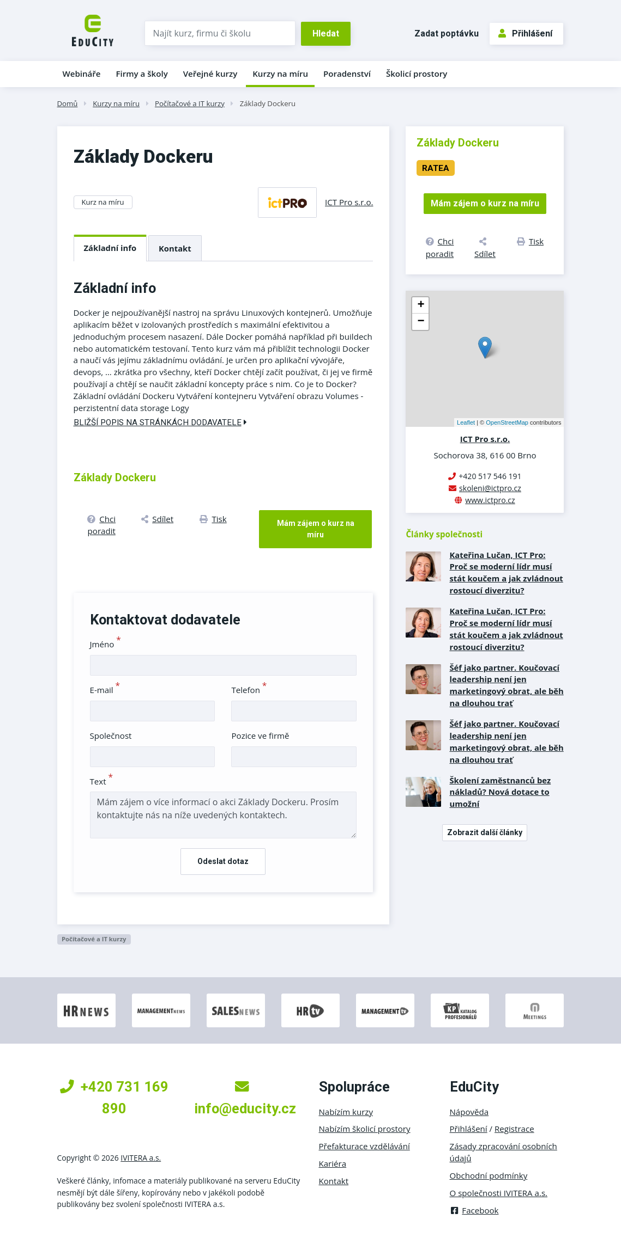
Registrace (514, 1128)
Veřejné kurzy (210, 73)
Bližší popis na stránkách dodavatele (160, 422)
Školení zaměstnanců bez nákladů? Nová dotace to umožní (500, 792)
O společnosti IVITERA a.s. (499, 1192)
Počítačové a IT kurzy (190, 103)
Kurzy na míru (280, 73)
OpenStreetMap (507, 422)
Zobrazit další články (484, 832)
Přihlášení (525, 33)
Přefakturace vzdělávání (364, 1146)
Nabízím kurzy (346, 1111)
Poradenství (347, 73)
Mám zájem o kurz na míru (315, 529)
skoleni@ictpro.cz (490, 488)
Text (101, 781)
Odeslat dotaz (223, 861)
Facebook (474, 1210)
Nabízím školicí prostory (365, 1128)
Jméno (105, 644)
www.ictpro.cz (490, 500)
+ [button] (420, 305)
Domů (67, 103)
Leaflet (466, 422)
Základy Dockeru (268, 103)
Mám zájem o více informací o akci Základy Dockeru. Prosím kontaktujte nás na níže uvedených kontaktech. (223, 815)
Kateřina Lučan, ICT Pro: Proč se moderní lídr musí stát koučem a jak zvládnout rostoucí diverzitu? (506, 572)
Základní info (110, 247)
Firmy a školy (141, 73)
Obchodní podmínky (489, 1175)
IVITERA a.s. (140, 1158)
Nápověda (469, 1111)
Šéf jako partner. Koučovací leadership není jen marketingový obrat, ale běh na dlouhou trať (506, 685)
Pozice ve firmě (260, 735)
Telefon (249, 689)
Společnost (111, 735)
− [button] (420, 322)
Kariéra (333, 1163)
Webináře (82, 73)
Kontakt (175, 248)
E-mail (105, 689)
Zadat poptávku (446, 33)
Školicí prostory (416, 73)
